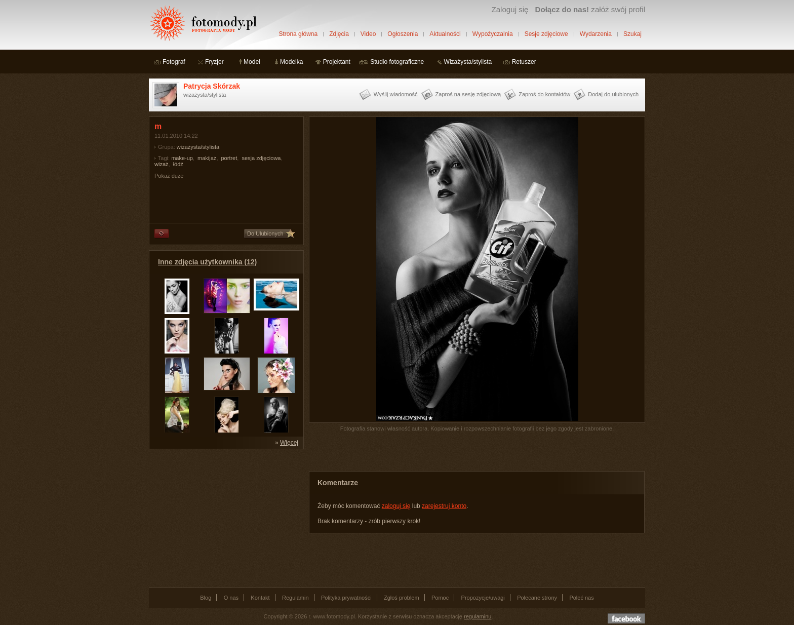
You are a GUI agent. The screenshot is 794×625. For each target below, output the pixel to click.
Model (252, 61)
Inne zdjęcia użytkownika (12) (207, 262)
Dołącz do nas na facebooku (626, 618)
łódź (178, 164)
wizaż (161, 164)
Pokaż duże (168, 176)
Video (368, 33)
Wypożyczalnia (492, 33)
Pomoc (440, 598)
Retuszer (524, 61)
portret (229, 158)
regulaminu (477, 616)
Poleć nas (581, 598)
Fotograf (174, 61)
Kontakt (260, 598)
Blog (205, 598)
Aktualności (444, 33)
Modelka (291, 61)
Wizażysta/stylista (468, 61)
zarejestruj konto (444, 506)
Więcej (289, 442)
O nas (231, 598)
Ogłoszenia (402, 33)
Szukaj (632, 33)
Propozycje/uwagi (483, 598)
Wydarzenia (596, 33)
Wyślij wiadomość (396, 94)
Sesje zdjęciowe (546, 33)
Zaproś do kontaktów (544, 94)
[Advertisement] (225, 517)
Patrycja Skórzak (211, 86)
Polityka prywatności (346, 598)
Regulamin (295, 598)
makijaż (206, 158)
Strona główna (298, 33)
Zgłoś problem (401, 598)
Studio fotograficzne (397, 61)
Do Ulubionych (265, 233)
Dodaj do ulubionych (613, 94)
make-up (182, 158)
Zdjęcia (339, 33)
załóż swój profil (590, 9)
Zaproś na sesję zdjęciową (468, 94)
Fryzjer (214, 61)
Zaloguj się (509, 9)
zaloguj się (396, 506)
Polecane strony (537, 598)
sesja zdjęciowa (261, 158)
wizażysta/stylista (198, 147)
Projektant (336, 61)
